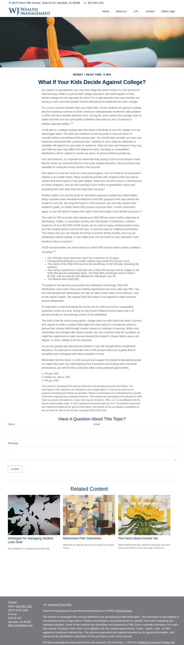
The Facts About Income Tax (138, 538)
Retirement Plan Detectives (82, 538)
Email (96, 424)
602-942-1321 (93, 2)
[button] (105, 11)
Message (13, 443)
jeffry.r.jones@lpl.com (20, 625)
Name (11, 424)
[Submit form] (15, 469)
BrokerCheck (124, 610)
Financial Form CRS (59, 604)
